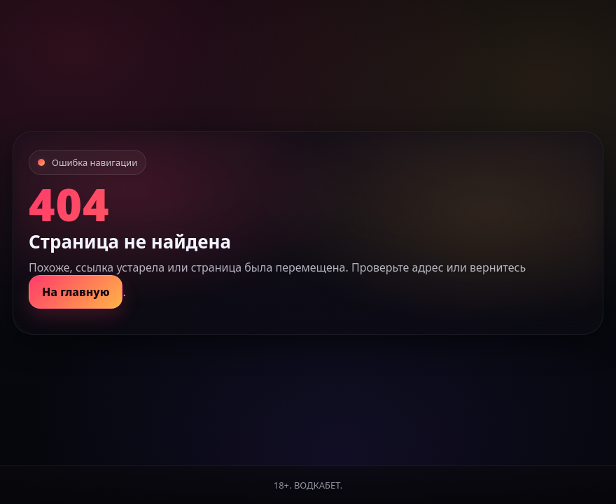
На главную (75, 292)
